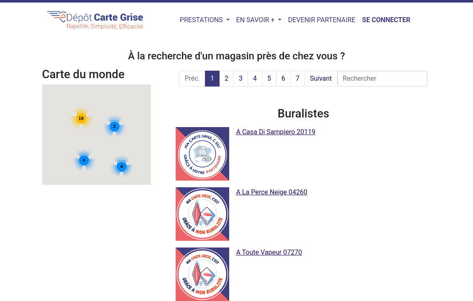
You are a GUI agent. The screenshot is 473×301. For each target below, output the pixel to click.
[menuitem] (322, 20)
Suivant (321, 78)
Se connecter (386, 20)
